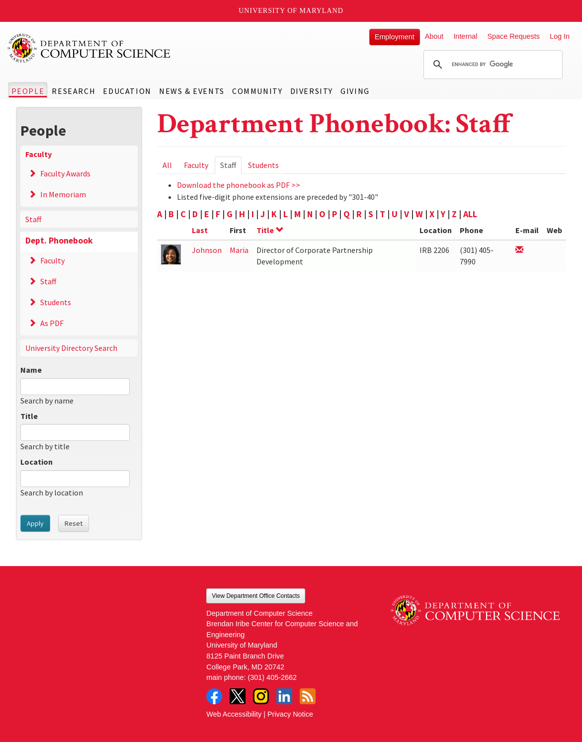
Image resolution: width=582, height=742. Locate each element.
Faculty (38, 154)
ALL (470, 214)
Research (73, 91)
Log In (560, 36)
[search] (491, 64)
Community (257, 91)
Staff (33, 219)
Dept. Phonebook (59, 240)
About (434, 36)
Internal (465, 36)
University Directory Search (71, 348)
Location (36, 462)
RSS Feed (308, 696)
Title (29, 416)
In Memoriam (63, 194)
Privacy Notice (290, 714)
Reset (74, 523)
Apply (35, 523)
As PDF (52, 323)
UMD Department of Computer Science (89, 48)
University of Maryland (291, 10)
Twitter (238, 696)
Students (55, 302)
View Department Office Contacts (256, 595)
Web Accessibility (233, 714)
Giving (355, 91)
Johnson (207, 250)
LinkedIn (284, 696)
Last (200, 230)
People (28, 91)
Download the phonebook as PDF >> (238, 185)
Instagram (261, 696)
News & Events (192, 91)
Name (31, 370)
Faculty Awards (65, 173)
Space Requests (513, 36)
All (167, 165)
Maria (239, 250)
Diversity (311, 91)
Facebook (214, 696)
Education (127, 91)
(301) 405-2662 (272, 677)
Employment (395, 37)
